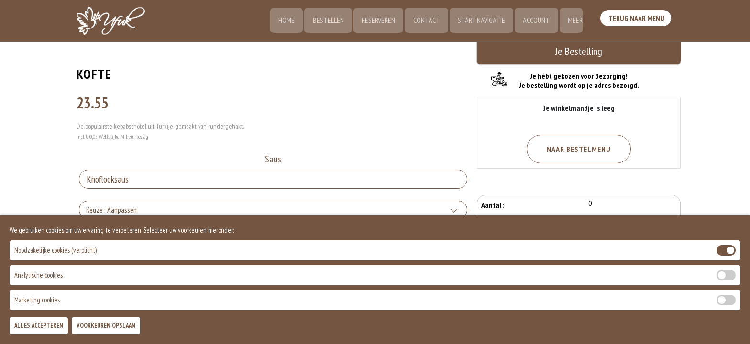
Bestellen (323, 21)
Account (534, 21)
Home (281, 21)
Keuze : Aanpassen (111, 210)
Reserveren (374, 21)
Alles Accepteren (38, 326)
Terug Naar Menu (637, 20)
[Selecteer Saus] (273, 180)
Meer (574, 21)
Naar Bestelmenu (579, 149)
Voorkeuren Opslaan (106, 326)
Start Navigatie (479, 21)
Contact (423, 21)
